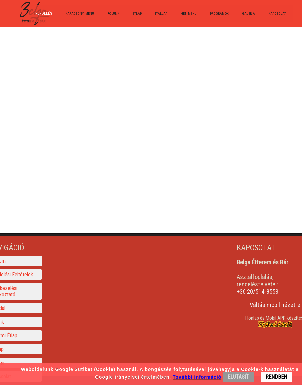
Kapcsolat (277, 13)
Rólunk (113, 13)
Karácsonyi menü (79, 13)
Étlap (137, 13)
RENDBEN (276, 377)
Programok (219, 13)
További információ (197, 377)
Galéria (248, 13)
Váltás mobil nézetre (275, 305)
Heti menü (189, 13)
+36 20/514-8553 (257, 291)
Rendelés (43, 13)
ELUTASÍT (238, 377)
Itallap (161, 13)
